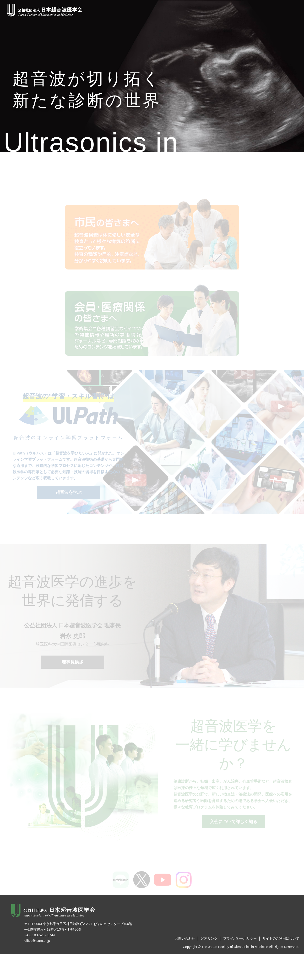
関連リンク (209, 938)
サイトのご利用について (280, 938)
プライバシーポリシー (240, 938)
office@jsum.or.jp (37, 941)
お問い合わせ (185, 938)
